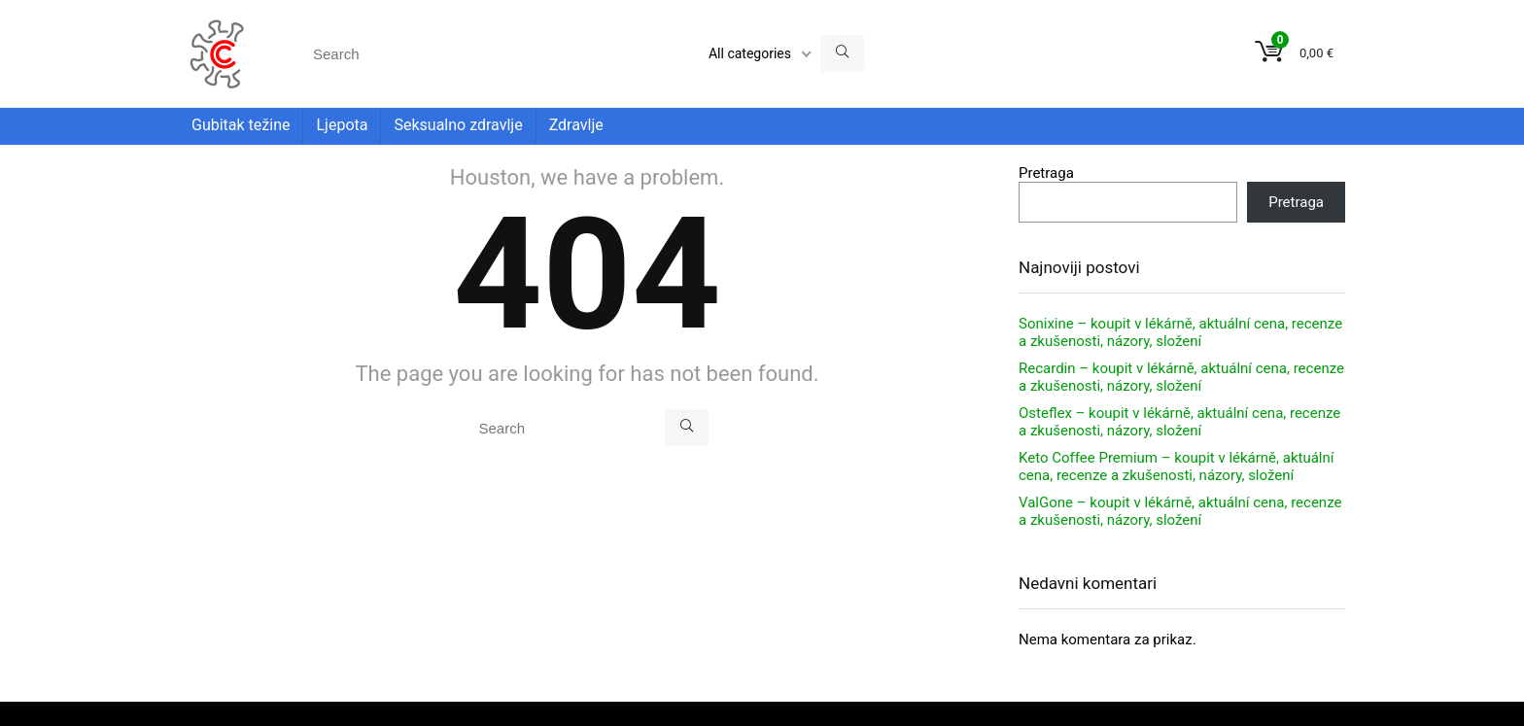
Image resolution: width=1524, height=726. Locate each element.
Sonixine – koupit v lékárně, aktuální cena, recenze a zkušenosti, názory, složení (1180, 332)
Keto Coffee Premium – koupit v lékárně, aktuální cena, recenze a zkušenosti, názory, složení (1176, 466)
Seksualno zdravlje (458, 125)
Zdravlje (576, 125)
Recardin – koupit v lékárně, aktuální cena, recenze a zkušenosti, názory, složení (1181, 377)
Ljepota (341, 125)
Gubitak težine (240, 125)
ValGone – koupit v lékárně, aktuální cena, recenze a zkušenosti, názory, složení (1180, 511)
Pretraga (1046, 173)
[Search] (842, 53)
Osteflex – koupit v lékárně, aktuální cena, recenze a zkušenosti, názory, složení (1179, 421)
